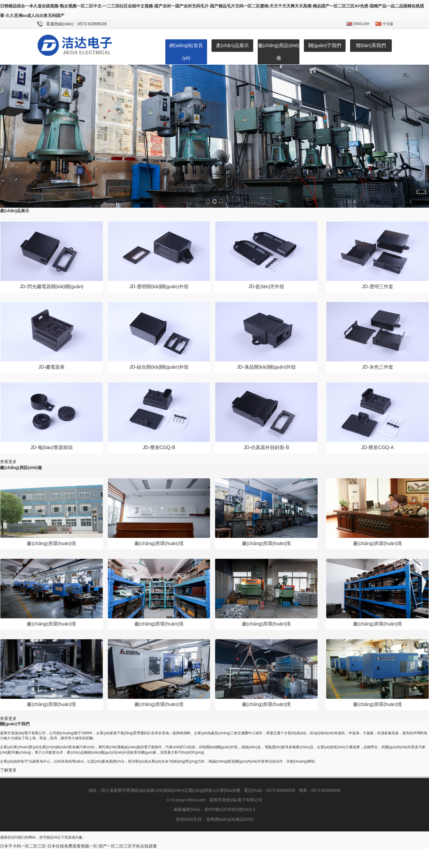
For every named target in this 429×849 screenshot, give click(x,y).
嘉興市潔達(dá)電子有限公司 (235, 799)
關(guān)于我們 (324, 45)
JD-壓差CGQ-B (159, 447)
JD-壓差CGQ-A (377, 447)
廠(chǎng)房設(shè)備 (278, 51)
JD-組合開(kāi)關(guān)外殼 (158, 367)
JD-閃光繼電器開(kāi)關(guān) (51, 286)
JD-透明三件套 (377, 286)
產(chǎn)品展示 (232, 45)
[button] (208, 201)
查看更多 (8, 461)
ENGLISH (361, 24)
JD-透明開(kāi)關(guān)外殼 (158, 286)
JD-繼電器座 (51, 367)
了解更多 (8, 770)
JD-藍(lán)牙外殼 (266, 286)
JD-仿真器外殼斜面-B (266, 447)
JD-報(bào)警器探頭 (51, 447)
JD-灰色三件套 (377, 367)
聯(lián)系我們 (371, 45)
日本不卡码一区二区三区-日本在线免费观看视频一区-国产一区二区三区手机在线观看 (78, 846)
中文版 (388, 24)
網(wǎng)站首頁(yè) (186, 51)
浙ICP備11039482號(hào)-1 (230, 809)
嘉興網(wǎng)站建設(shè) (230, 819)
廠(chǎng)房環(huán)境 (51, 543)
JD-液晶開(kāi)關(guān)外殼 (266, 367)
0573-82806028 (280, 790)
